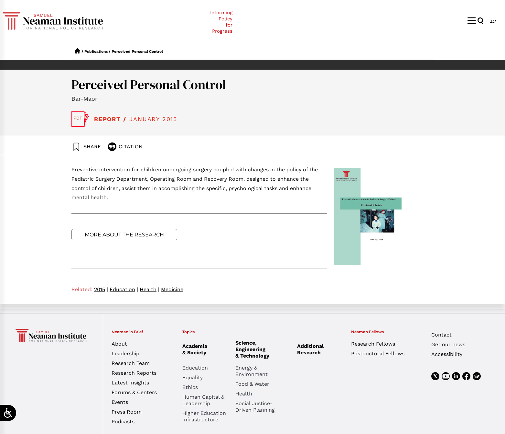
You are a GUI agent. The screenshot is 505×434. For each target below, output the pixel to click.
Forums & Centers (134, 392)
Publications (96, 51)
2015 (101, 289)
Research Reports (134, 373)
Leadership (125, 353)
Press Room (127, 412)
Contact (441, 335)
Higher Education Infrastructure (204, 416)
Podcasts (123, 421)
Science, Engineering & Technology (261, 349)
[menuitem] (492, 21)
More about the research (124, 235)
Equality (192, 377)
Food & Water (252, 384)
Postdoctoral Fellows (377, 353)
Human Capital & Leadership (203, 400)
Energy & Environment (251, 371)
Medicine (172, 289)
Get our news (448, 344)
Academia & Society (196, 349)
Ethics (190, 387)
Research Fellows (373, 344)
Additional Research (310, 349)
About (119, 344)
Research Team (131, 363)
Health (149, 289)
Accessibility (446, 354)
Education (124, 289)
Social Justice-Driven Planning (255, 406)
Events (120, 402)
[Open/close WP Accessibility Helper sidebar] (8, 413)
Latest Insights (130, 383)
